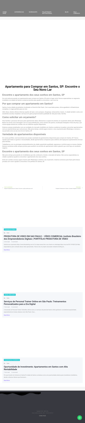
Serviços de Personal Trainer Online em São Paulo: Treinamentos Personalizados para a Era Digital (35, 302)
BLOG (66, 12)
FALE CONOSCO (76, 12)
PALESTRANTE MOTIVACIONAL (47, 12)
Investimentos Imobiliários (12, 360)
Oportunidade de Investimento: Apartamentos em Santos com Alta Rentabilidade (36, 368)
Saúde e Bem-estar (10, 294)
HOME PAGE (5, 12)
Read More (7, 250)
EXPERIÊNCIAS (19, 12)
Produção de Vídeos (10, 229)
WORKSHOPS (33, 12)
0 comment (14, 241)
